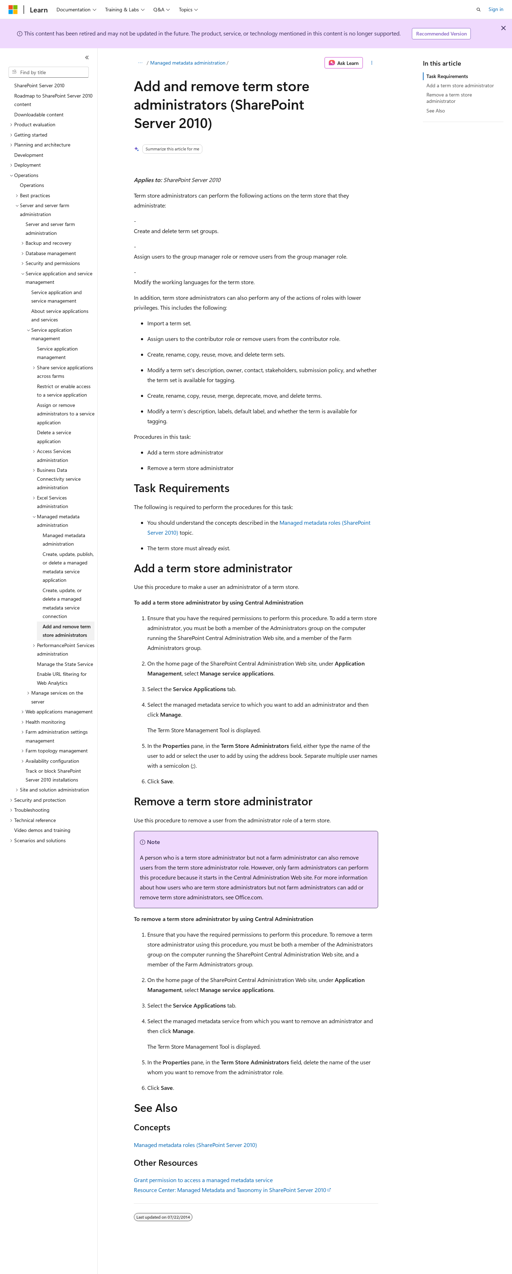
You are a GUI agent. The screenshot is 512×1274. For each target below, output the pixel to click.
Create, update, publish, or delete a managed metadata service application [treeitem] (68, 567)
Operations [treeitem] (32, 185)
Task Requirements (447, 76)
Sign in (496, 9)
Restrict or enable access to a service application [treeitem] (64, 390)
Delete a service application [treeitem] (54, 437)
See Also (435, 110)
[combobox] (49, 72)
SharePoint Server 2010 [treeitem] (39, 85)
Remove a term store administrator (449, 97)
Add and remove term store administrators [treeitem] (67, 631)
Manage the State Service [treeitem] (65, 664)
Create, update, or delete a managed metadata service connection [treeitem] (62, 603)
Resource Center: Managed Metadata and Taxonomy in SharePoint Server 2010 (230, 1189)
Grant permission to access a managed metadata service (203, 1180)
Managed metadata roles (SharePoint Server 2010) (195, 1144)
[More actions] (372, 62)
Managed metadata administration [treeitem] (64, 539)
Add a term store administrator (460, 85)
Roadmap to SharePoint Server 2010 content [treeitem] (53, 100)
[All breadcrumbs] (140, 62)
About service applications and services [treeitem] (59, 315)
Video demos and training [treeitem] (42, 830)
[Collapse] (87, 57)
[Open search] (479, 9)
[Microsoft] (13, 9)
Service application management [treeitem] (57, 353)
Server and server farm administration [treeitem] (50, 228)
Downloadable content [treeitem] (39, 114)
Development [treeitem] (28, 154)
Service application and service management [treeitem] (56, 296)
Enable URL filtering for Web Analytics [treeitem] (62, 678)
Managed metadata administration (187, 62)
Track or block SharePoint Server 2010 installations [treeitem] (53, 775)
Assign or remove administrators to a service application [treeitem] (65, 414)
